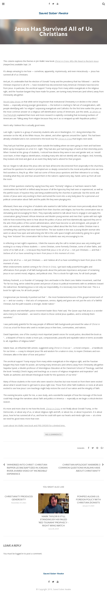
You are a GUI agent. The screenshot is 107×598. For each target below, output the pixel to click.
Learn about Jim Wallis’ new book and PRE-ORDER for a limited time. (34, 425)
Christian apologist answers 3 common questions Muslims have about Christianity (79, 467)
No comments (53, 434)
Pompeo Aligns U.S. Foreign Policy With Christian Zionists (88, 499)
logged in (19, 553)
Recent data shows (12, 101)
